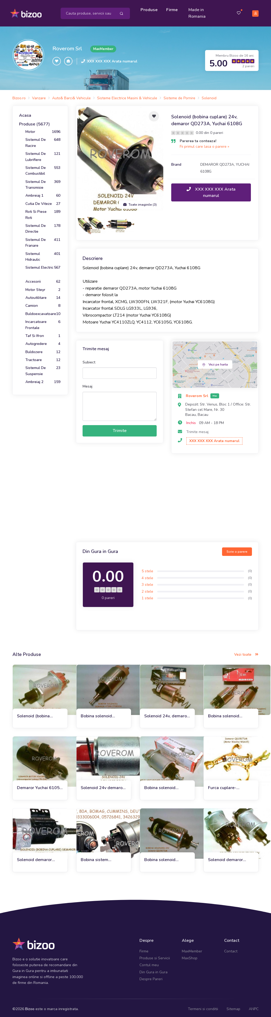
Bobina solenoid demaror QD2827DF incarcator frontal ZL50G (164, 857)
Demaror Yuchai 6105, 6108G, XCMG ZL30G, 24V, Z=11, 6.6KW (39, 785)
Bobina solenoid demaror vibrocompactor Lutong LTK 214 (103, 714)
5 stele (147, 568)
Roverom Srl (67, 46)
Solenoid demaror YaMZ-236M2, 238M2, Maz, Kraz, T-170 (39, 857)
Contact (230, 948)
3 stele (147, 582)
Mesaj (87, 383)
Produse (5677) (34, 122)
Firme (173, 8)
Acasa (25, 113)
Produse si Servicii (154, 955)
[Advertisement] (167, 496)
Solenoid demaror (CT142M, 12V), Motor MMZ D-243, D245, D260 (230, 857)
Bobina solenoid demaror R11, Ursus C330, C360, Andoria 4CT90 (229, 714)
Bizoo (29, 1006)
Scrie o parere (237, 549)
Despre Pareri (150, 976)
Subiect (89, 359)
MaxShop (189, 955)
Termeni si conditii (203, 1006)
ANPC (254, 1006)
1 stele (147, 595)
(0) (250, 568)
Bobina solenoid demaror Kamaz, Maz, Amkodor (165, 785)
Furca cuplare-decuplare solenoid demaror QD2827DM (229, 785)
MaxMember (192, 948)
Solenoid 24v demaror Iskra (102, 785)
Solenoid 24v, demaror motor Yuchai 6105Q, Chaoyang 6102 (166, 714)
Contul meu (149, 962)
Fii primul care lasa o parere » (204, 144)
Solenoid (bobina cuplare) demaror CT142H (34, 714)
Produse (150, 8)
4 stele (147, 575)
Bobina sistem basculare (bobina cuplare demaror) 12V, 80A (102, 857)
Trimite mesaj (197, 429)
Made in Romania (198, 12)
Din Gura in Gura (153, 969)
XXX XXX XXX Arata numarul (112, 58)
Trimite (120, 428)
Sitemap (233, 1006)
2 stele (147, 589)
